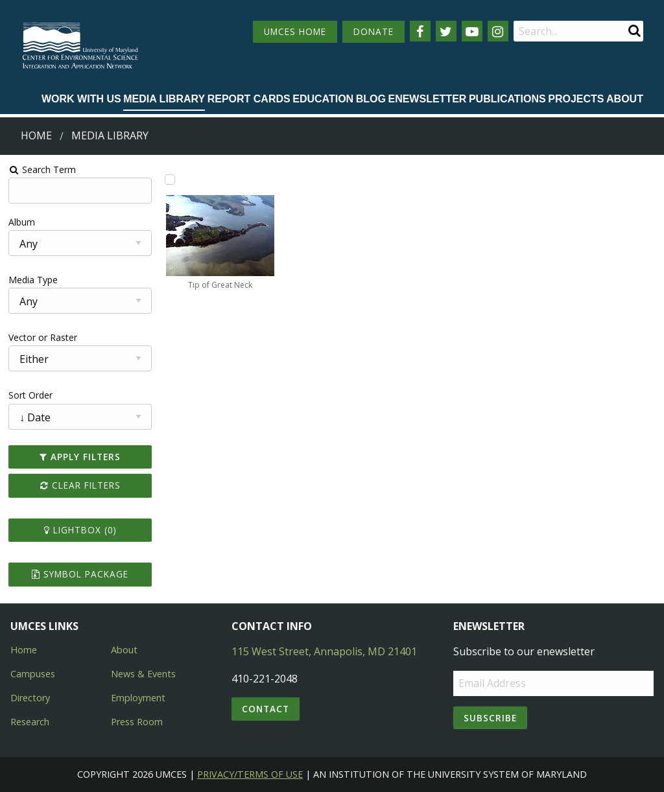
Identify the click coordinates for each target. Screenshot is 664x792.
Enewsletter (427, 98)
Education (322, 98)
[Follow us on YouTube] (472, 31)
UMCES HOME (295, 31)
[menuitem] (81, 100)
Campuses (32, 674)
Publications (507, 98)
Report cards (249, 98)
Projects (576, 98)
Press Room (137, 722)
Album (21, 222)
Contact (265, 709)
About (624, 98)
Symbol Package (80, 574)
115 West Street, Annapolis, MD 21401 (324, 651)
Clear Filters (80, 485)
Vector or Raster (42, 337)
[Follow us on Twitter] (446, 31)
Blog (371, 98)
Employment (138, 698)
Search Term (42, 169)
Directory (30, 698)
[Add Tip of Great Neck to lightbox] (170, 179)
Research (29, 722)
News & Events (143, 674)
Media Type (33, 280)
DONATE (373, 31)
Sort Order (30, 395)
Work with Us (81, 98)
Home (36, 135)
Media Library (164, 98)
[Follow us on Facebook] (420, 31)
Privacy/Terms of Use (250, 774)
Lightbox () (79, 530)
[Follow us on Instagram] (498, 31)
